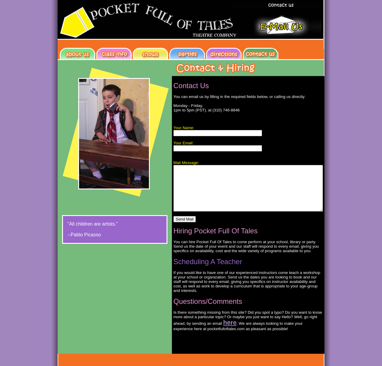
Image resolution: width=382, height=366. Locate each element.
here (187, 327)
